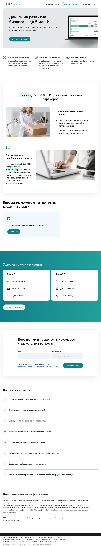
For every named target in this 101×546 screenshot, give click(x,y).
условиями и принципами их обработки (43, 541)
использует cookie (19, 537)
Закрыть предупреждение (97, 537)
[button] (19, 39)
